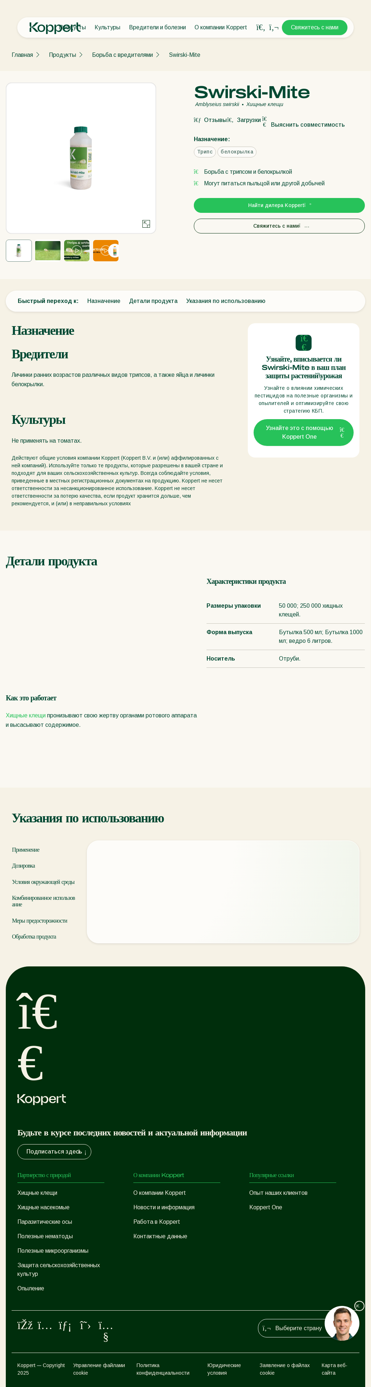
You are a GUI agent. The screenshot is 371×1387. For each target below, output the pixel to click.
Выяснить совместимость (303, 125)
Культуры (107, 27)
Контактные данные (160, 1236)
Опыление (30, 1288)
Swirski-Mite (184, 55)
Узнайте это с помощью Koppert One (305, 432)
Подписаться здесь (57, 1152)
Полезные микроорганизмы (52, 1251)
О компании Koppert (221, 27)
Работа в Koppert (156, 1222)
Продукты (62, 55)
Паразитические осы (44, 1222)
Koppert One (265, 1207)
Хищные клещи (26, 715)
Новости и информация (164, 1207)
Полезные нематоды (45, 1236)
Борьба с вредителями (122, 55)
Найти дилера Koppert (279, 205)
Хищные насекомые (43, 1207)
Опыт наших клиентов (278, 1193)
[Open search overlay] (261, 27)
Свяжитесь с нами (314, 27)
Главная (22, 55)
